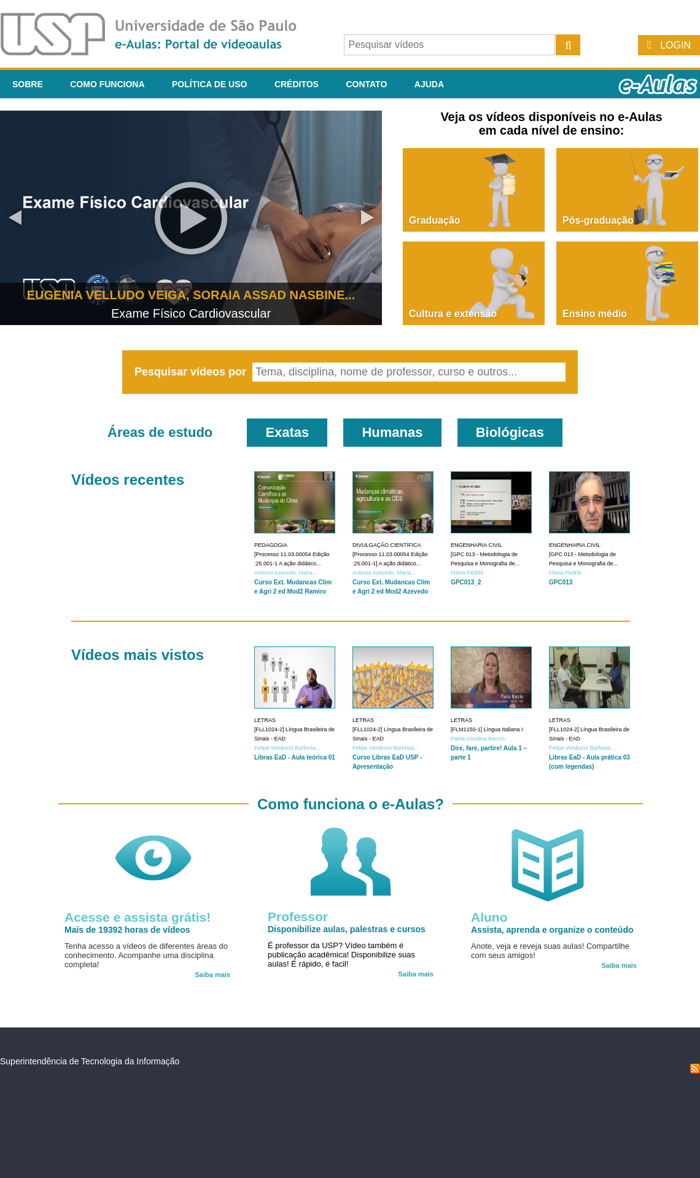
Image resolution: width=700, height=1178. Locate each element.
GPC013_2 (466, 582)
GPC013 (560, 582)
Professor (298, 916)
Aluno (489, 917)
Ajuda (429, 84)
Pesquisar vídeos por (191, 372)
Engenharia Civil (476, 545)
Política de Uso (209, 84)
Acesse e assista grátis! (137, 917)
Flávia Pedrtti (467, 573)
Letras (265, 720)
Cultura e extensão (453, 313)
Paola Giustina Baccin (478, 739)
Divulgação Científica (386, 545)
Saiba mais (212, 974)
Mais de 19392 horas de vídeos (127, 930)
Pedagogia (270, 545)
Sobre (27, 84)
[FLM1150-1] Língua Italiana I (487, 729)
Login (675, 45)
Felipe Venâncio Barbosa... (287, 748)
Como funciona (107, 84)
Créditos (296, 84)
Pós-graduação (598, 220)
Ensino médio (594, 313)
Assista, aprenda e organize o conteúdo (552, 930)
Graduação (435, 220)
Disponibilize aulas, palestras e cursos (347, 929)
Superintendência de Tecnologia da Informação (89, 1061)
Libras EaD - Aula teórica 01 (294, 757)
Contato (366, 84)
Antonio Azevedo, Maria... (285, 573)
